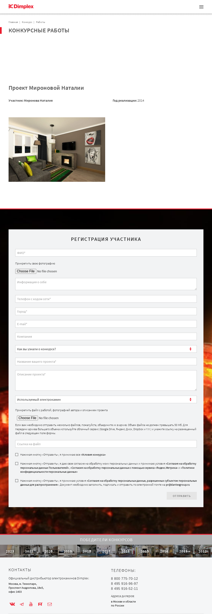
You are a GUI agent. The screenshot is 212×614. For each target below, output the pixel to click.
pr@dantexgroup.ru (178, 464)
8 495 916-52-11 (124, 580)
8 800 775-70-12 (124, 570)
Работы (40, 22)
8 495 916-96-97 (124, 575)
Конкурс (27, 22)
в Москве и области (123, 593)
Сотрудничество (26, 49)
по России (117, 598)
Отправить (182, 476)
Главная (13, 22)
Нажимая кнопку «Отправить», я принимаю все (63, 434)
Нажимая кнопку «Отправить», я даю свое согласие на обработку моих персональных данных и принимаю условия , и (108, 448)
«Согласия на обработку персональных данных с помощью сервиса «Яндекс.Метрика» (124, 448)
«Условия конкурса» (93, 434)
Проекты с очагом (27, 42)
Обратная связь (25, 56)
